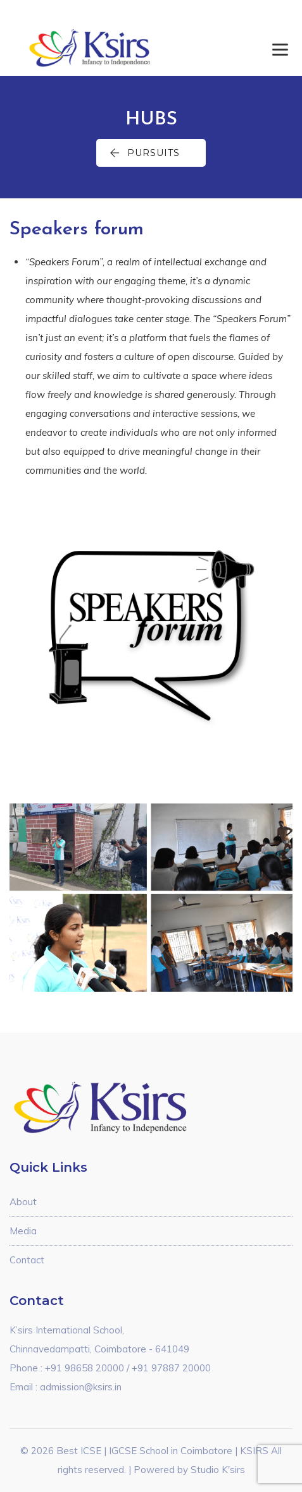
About (23, 1202)
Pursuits (145, 153)
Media (23, 1231)
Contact (26, 1260)
